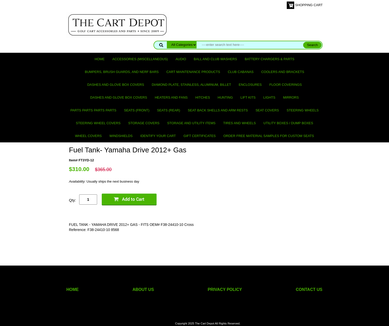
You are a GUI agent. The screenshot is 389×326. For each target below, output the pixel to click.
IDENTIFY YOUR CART (158, 136)
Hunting (225, 97)
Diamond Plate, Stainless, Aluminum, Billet (191, 85)
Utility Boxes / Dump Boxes (288, 123)
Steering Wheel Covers (98, 123)
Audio (181, 59)
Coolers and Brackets (282, 72)
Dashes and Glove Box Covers (115, 85)
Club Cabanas (240, 72)
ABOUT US (143, 289)
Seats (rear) (168, 110)
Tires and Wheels (239, 123)
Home (100, 59)
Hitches (202, 97)
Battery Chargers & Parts (269, 59)
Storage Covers (143, 123)
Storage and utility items (191, 123)
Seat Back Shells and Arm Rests (218, 110)
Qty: (72, 200)
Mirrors (291, 97)
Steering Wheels (302, 110)
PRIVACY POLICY (225, 289)
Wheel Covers (88, 136)
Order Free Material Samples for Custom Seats (268, 136)
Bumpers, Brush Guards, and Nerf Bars (122, 72)
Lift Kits (248, 97)
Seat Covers (267, 110)
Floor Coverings (285, 85)
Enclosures (250, 85)
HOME (72, 289)
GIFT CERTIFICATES (199, 136)
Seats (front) (136, 110)
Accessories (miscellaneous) (140, 59)
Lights (269, 97)
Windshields (120, 136)
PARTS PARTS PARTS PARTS (93, 110)
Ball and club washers (215, 59)
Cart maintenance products (193, 72)
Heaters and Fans (171, 97)
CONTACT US (309, 289)
